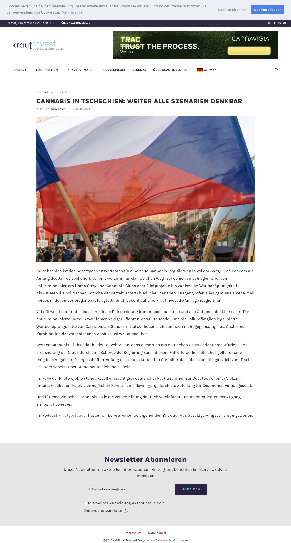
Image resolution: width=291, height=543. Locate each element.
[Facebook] (274, 23)
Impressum (132, 533)
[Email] (284, 23)
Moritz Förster (58, 108)
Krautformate (80, 70)
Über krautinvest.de (75, 22)
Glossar (139, 70)
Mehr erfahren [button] (73, 12)
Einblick (19, 70)
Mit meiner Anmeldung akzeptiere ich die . (124, 507)
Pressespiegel (113, 70)
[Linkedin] (279, 23)
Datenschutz (157, 533)
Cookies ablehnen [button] (232, 10)
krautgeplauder (72, 415)
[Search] (276, 69)
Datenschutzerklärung (105, 510)
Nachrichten (47, 70)
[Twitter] (269, 23)
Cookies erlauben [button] (267, 10)
